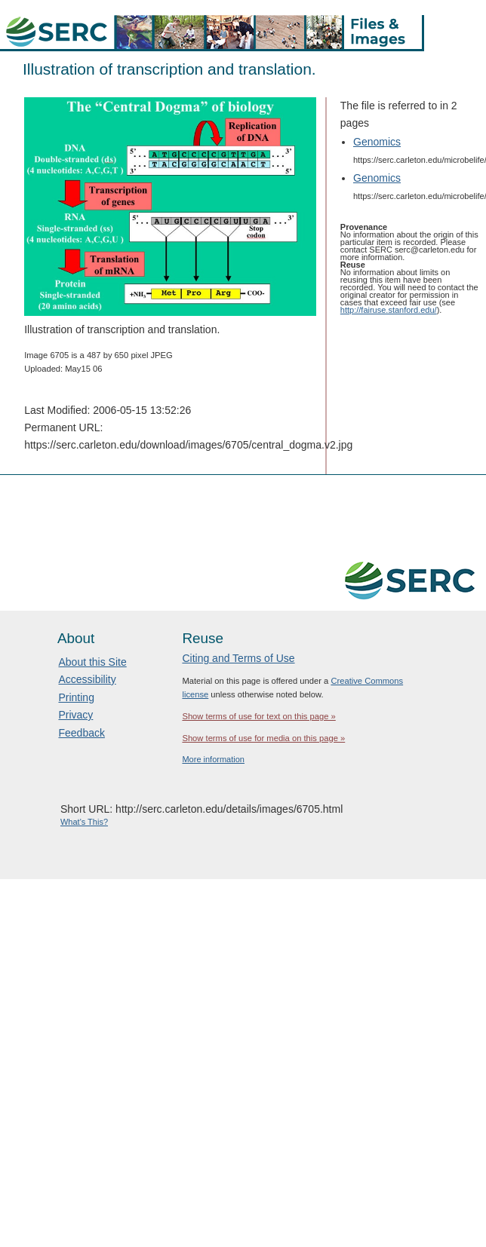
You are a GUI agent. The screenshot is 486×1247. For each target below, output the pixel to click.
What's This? (84, 821)
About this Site (92, 662)
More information (213, 759)
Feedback (81, 733)
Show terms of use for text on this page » (258, 716)
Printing (76, 697)
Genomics (377, 142)
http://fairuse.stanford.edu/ (388, 309)
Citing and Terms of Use (238, 658)
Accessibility (86, 679)
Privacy (75, 715)
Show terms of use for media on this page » (263, 738)
